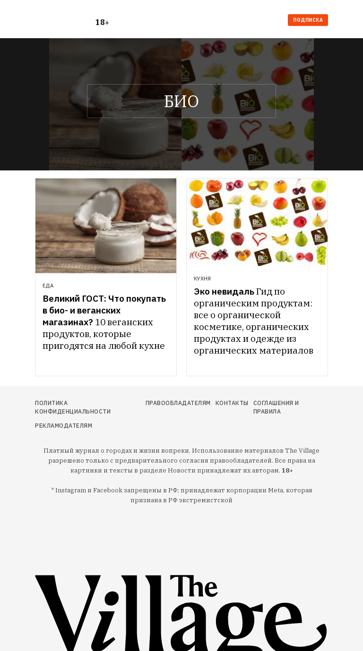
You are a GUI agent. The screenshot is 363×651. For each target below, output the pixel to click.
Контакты (232, 402)
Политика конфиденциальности (73, 407)
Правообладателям (178, 402)
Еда (48, 285)
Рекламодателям (63, 425)
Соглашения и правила (276, 407)
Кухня (202, 278)
